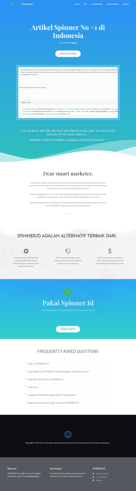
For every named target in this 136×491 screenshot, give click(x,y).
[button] (68, 54)
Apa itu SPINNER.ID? (38, 363)
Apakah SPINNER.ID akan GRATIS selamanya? (52, 395)
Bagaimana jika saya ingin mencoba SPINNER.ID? (53, 402)
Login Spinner (112, 4)
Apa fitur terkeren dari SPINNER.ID (45, 379)
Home (77, 4)
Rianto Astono (33, 476)
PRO (85, 4)
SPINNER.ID (27, 4)
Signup (126, 4)
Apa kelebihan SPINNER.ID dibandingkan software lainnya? (58, 371)
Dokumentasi (97, 4)
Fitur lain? (33, 387)
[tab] (68, 364)
